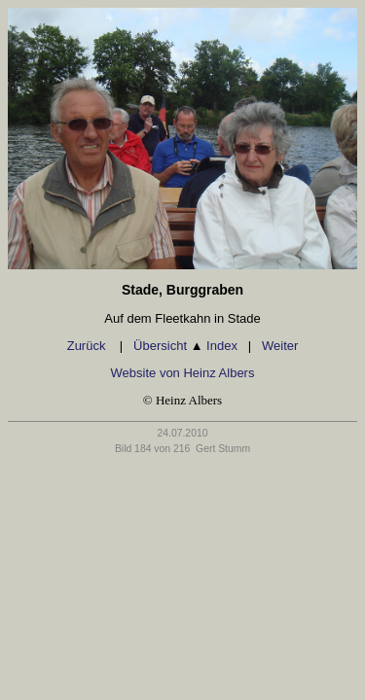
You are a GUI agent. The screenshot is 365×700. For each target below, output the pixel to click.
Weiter (280, 345)
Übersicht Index (185, 345)
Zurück (88, 345)
